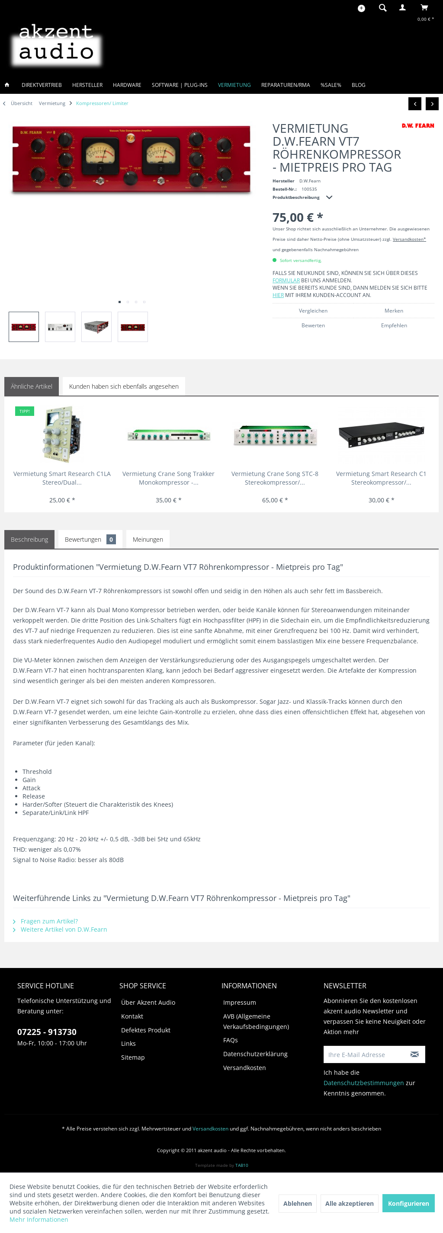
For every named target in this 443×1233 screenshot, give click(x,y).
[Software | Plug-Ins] (180, 85)
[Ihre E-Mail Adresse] (364, 1054)
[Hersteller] (87, 85)
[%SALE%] (331, 85)
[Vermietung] (234, 85)
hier (278, 295)
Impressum (239, 1002)
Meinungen (148, 539)
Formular (286, 280)
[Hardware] (127, 85)
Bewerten (313, 325)
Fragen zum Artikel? (45, 921)
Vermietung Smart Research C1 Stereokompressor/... (381, 478)
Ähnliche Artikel (31, 386)
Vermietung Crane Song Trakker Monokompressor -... (168, 478)
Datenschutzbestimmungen (364, 1083)
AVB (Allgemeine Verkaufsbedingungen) (256, 1021)
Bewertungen (90, 539)
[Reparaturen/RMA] (285, 85)
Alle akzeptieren (349, 1203)
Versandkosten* (409, 239)
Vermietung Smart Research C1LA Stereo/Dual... (62, 478)
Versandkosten (244, 1068)
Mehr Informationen (39, 1219)
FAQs (230, 1040)
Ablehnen (297, 1203)
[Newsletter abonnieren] (415, 1054)
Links (128, 1043)
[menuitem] (380, 7)
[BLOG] (359, 85)
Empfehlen (394, 325)
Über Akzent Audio (148, 1002)
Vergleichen (313, 310)
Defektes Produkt (145, 1030)
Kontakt (132, 1016)
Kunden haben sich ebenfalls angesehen (124, 386)
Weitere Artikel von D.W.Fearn (60, 929)
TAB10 (241, 1165)
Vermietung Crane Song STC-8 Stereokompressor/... (274, 478)
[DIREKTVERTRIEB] (41, 85)
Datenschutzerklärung (255, 1054)
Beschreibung (29, 539)
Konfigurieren (408, 1203)
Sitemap (133, 1057)
